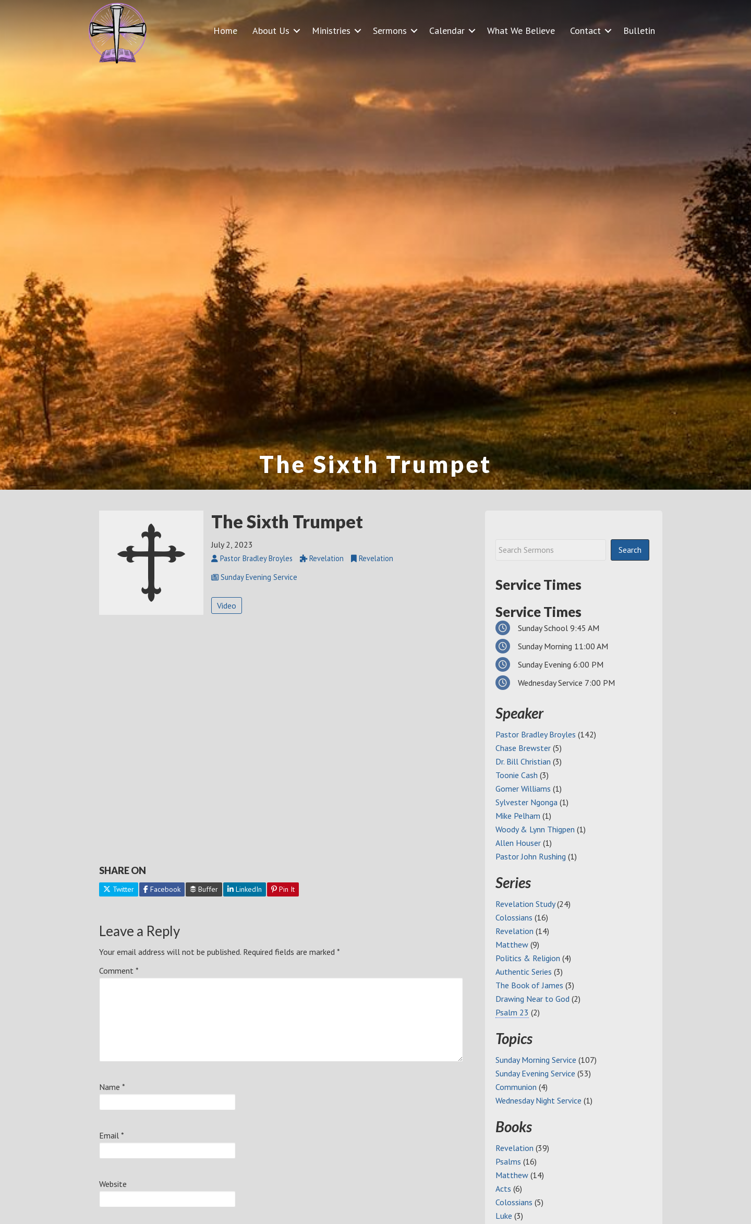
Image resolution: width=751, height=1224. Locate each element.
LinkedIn (244, 889)
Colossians (513, 917)
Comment (119, 970)
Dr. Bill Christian (523, 761)
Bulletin (639, 31)
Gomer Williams (523, 788)
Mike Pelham (517, 815)
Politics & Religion (527, 958)
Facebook (161, 889)
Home (225, 31)
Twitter (118, 889)
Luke (503, 1215)
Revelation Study (525, 904)
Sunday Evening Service (535, 1073)
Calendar (447, 31)
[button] (296, 30)
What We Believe (521, 31)
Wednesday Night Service (538, 1100)
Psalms (508, 1161)
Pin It (283, 889)
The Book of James (529, 985)
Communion (516, 1087)
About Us (270, 31)
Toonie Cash (516, 775)
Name (112, 1087)
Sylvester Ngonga (526, 802)
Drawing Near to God (532, 998)
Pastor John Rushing (530, 856)
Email (111, 1135)
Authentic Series (523, 971)
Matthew (511, 944)
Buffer (204, 889)
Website (113, 1184)
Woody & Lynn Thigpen (535, 829)
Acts (503, 1188)
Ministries (331, 31)
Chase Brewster (523, 748)
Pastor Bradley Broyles (535, 734)
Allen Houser (518, 843)
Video (226, 605)
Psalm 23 (512, 1012)
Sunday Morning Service (535, 1060)
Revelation (514, 931)
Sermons (390, 31)
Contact (585, 31)
